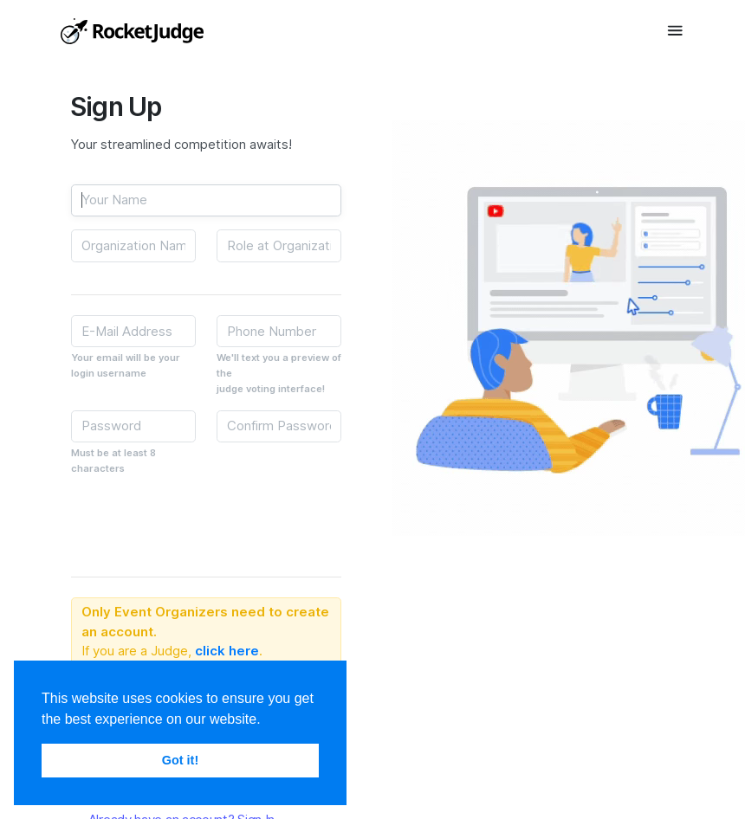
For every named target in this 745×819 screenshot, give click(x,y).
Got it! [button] (180, 760)
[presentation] (202, 524)
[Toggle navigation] (675, 30)
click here (227, 651)
